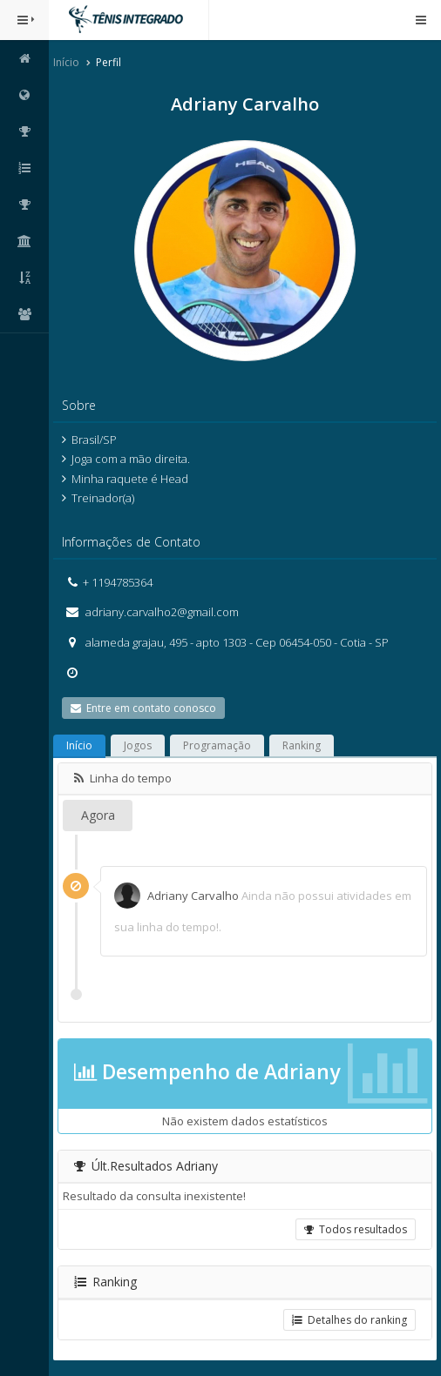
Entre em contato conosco (143, 708)
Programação (217, 745)
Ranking (301, 745)
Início (66, 62)
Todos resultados (355, 1229)
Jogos (138, 745)
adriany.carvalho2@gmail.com (161, 612)
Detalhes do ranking (349, 1319)
